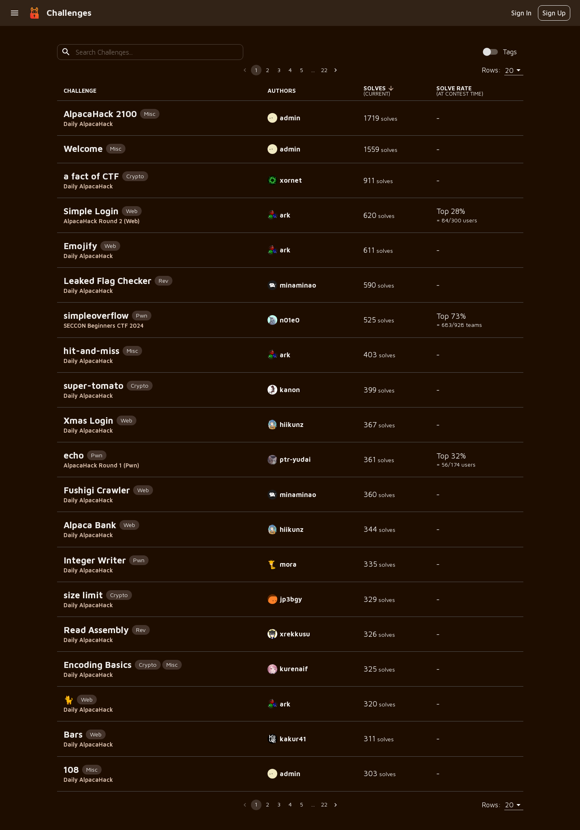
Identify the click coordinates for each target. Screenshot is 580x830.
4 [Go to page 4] (290, 69)
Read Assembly (96, 630)
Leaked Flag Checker (107, 280)
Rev (163, 280)
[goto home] (34, 13)
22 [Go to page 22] (324, 69)
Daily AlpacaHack (88, 123)
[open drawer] (14, 13)
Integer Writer (95, 560)
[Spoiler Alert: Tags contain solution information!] (498, 52)
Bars (73, 734)
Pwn (141, 315)
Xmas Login (88, 420)
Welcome (83, 148)
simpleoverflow (96, 315)
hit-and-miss (91, 351)
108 (71, 769)
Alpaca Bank (90, 525)
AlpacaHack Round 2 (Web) (102, 221)
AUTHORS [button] (286, 90)
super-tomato (93, 385)
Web (132, 210)
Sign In (521, 13)
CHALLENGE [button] (84, 90)
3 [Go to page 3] (278, 69)
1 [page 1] (256, 69)
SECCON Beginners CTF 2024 (104, 325)
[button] (379, 88)
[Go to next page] (335, 70)
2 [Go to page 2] (267, 69)
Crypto (135, 176)
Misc (149, 113)
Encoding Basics (98, 664)
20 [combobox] (509, 70)
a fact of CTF (91, 176)
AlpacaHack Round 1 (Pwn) (101, 465)
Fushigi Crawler (97, 490)
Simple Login (91, 211)
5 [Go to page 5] (301, 69)
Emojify (80, 246)
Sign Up (554, 13)
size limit (83, 595)
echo (74, 455)
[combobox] (156, 52)
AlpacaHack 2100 (100, 114)
